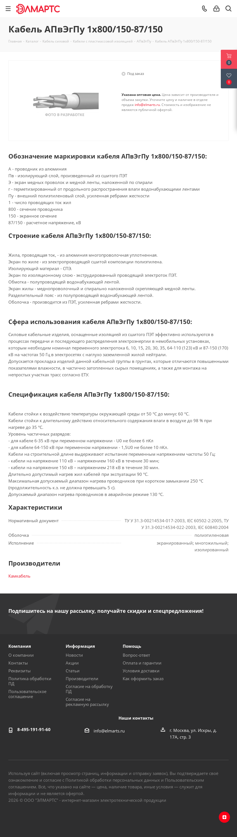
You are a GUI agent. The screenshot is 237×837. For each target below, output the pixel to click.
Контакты (18, 663)
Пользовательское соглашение (27, 694)
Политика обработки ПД (29, 681)
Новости (74, 655)
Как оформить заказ (143, 678)
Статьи (73, 670)
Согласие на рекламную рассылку (87, 701)
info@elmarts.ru (147, 104)
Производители (82, 678)
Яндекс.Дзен (224, 817)
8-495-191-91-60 (34, 729)
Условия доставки (141, 670)
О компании (21, 655)
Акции (72, 663)
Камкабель (19, 576)
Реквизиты (19, 670)
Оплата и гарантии (142, 663)
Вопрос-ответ (136, 655)
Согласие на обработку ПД (89, 689)
